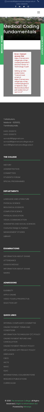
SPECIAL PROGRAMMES (14, 181)
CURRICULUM (9, 383)
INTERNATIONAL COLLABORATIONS (19, 374)
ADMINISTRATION (11, 169)
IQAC (6, 370)
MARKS (7, 272)
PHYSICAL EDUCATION (13, 215)
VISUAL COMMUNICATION (15, 219)
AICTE (6, 362)
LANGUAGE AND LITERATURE (16, 199)
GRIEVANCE (9, 354)
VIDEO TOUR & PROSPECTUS (16, 298)
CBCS (6, 358)
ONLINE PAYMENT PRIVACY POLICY (19, 346)
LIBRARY (7, 236)
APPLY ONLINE (10, 294)
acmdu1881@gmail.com (14, 138)
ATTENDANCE (10, 260)
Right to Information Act (27, 403)
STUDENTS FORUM (12, 177)
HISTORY (7, 165)
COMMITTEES (10, 173)
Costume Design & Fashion (16, 228)
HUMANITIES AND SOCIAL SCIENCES (19, 224)
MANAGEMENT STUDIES (14, 232)
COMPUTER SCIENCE (13, 211)
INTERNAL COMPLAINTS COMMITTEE (20, 323)
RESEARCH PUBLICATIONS (15, 379)
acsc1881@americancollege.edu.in (18, 145)
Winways (27, 406)
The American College (21, 400)
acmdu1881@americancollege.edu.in (18, 142)
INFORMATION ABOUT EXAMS (17, 256)
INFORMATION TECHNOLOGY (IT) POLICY (22, 334)
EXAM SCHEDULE (11, 264)
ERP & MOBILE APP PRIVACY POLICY (19, 350)
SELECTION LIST (10, 303)
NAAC (6, 366)
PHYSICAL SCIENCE (12, 203)
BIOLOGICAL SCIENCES (14, 207)
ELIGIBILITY (8, 290)
